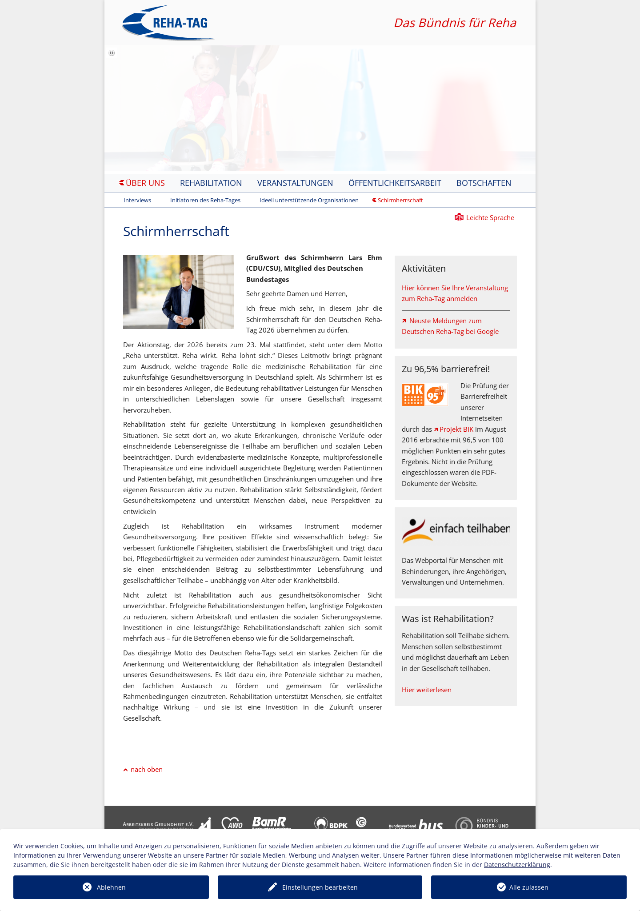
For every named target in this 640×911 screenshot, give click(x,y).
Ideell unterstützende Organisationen (309, 200)
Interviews (137, 200)
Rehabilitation (211, 183)
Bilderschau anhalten (112, 57)
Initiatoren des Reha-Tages (205, 200)
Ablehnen (111, 887)
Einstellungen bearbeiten (320, 887)
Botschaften (484, 183)
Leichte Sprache (490, 217)
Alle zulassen (528, 887)
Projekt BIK (456, 429)
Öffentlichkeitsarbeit (394, 183)
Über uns (145, 183)
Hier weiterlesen (427, 689)
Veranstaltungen (295, 183)
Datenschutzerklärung (517, 864)
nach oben (147, 769)
